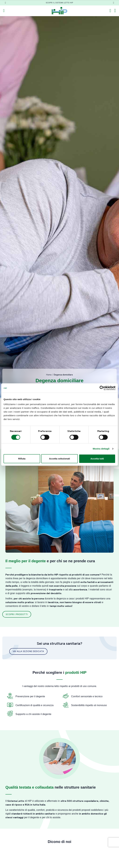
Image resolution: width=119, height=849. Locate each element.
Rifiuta (21, 458)
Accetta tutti (97, 458)
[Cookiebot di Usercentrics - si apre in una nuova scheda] (101, 388)
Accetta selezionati (59, 458)
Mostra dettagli (101, 448)
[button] (5, 2)
